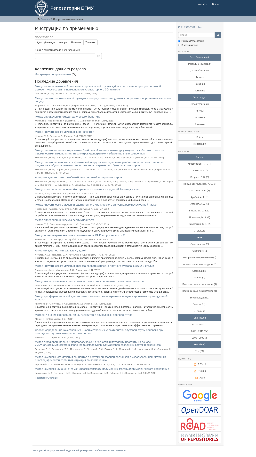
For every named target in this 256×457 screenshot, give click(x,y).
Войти (199, 137)
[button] (202, 4)
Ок (98, 56)
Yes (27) (199, 351)
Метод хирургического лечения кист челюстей (64, 131)
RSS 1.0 (199, 364)
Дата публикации (46, 42)
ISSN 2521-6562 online (190, 27)
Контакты (121, 450)
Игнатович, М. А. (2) (199, 217)
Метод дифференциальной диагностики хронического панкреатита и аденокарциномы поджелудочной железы (101, 298)
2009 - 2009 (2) (200, 338)
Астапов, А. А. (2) (200, 204)
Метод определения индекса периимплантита (64, 220)
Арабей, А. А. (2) (199, 197)
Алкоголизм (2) (200, 250)
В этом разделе (188, 45)
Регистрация (199, 144)
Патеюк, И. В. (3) (199, 170)
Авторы (63, 42)
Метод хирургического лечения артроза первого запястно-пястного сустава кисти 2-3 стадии (94, 265)
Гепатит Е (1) (200, 304)
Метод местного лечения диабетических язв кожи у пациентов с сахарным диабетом (89, 281)
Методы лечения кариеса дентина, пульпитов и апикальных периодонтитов (83, 314)
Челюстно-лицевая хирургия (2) (199, 264)
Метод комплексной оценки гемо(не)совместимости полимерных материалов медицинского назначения (102, 368)
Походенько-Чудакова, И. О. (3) (199, 184)
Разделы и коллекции (199, 64)
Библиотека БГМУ (105, 450)
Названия (76, 42)
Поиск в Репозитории (191, 41)
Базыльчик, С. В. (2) (199, 210)
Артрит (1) (199, 277)
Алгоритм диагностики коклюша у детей (60, 250)
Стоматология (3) (199, 244)
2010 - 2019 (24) (199, 331)
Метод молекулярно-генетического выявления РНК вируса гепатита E (80, 235)
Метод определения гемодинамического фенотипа (67, 116)
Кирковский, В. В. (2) (199, 224)
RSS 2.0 (199, 371)
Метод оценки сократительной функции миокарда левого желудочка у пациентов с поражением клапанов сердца (103, 100)
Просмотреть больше (46, 378)
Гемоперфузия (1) (199, 297)
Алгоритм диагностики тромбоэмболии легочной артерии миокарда (78, 177)
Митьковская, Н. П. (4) (199, 163)
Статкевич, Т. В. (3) (200, 190)
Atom (199, 377)
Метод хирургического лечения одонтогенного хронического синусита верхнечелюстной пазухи (96, 204)
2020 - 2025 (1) (200, 324)
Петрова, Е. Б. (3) (199, 177)
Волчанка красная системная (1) (199, 291)
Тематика (91, 42)
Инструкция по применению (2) (199, 257)
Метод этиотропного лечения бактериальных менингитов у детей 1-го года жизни (87, 189)
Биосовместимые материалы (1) (199, 284)
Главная (45, 19)
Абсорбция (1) (199, 271)
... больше (199, 230)
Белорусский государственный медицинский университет (63, 450)
